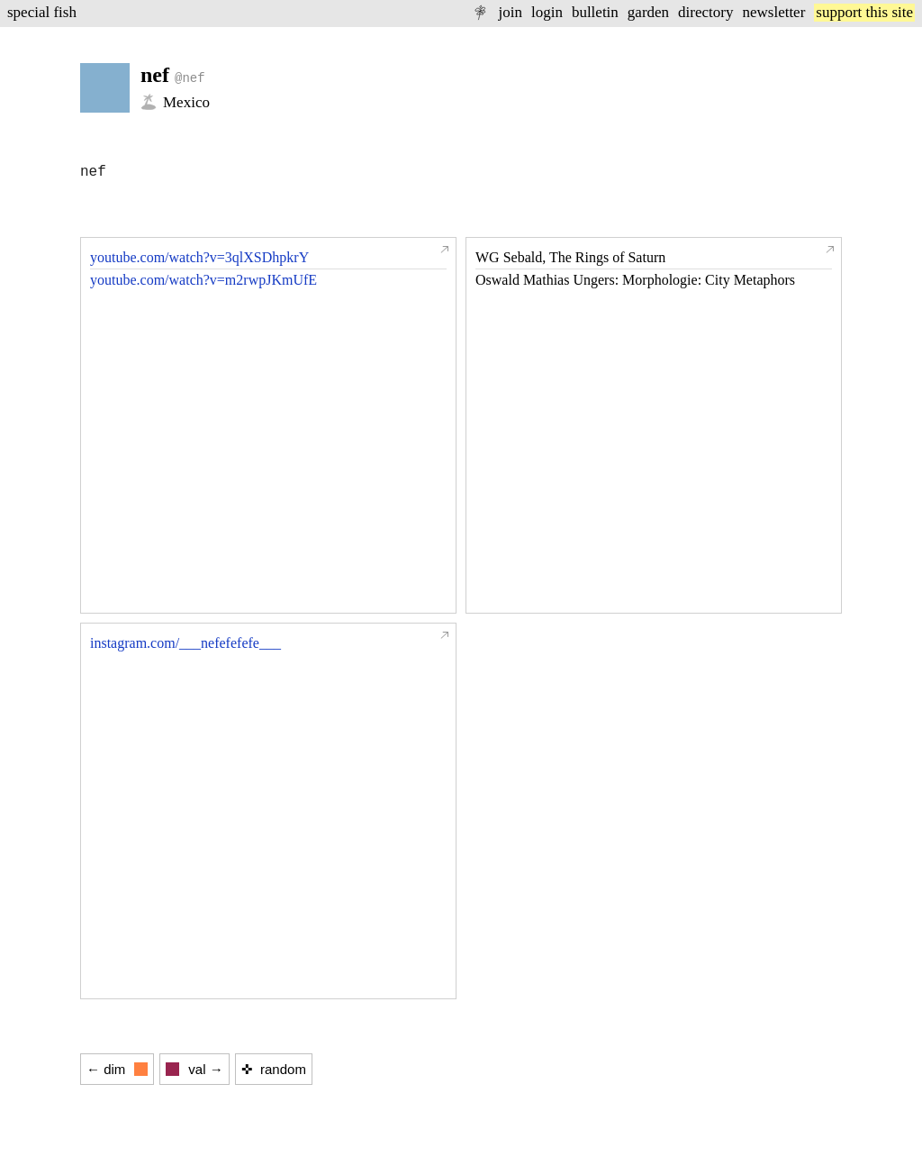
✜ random (273, 1069)
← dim (117, 1069)
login (547, 12)
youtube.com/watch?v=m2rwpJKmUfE (203, 279)
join (509, 12)
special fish (42, 12)
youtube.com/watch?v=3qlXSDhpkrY (199, 257)
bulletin (595, 12)
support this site (864, 12)
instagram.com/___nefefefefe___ (185, 643)
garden (648, 12)
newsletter (773, 12)
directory (705, 12)
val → (194, 1069)
